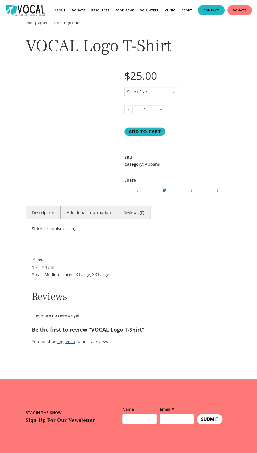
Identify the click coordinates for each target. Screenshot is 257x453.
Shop (29, 23)
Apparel (43, 23)
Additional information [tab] (89, 212)
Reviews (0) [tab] (133, 212)
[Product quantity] (145, 109)
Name (128, 409)
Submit (209, 419)
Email (165, 409)
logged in (66, 341)
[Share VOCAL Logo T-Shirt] (137, 190)
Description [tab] (43, 212)
